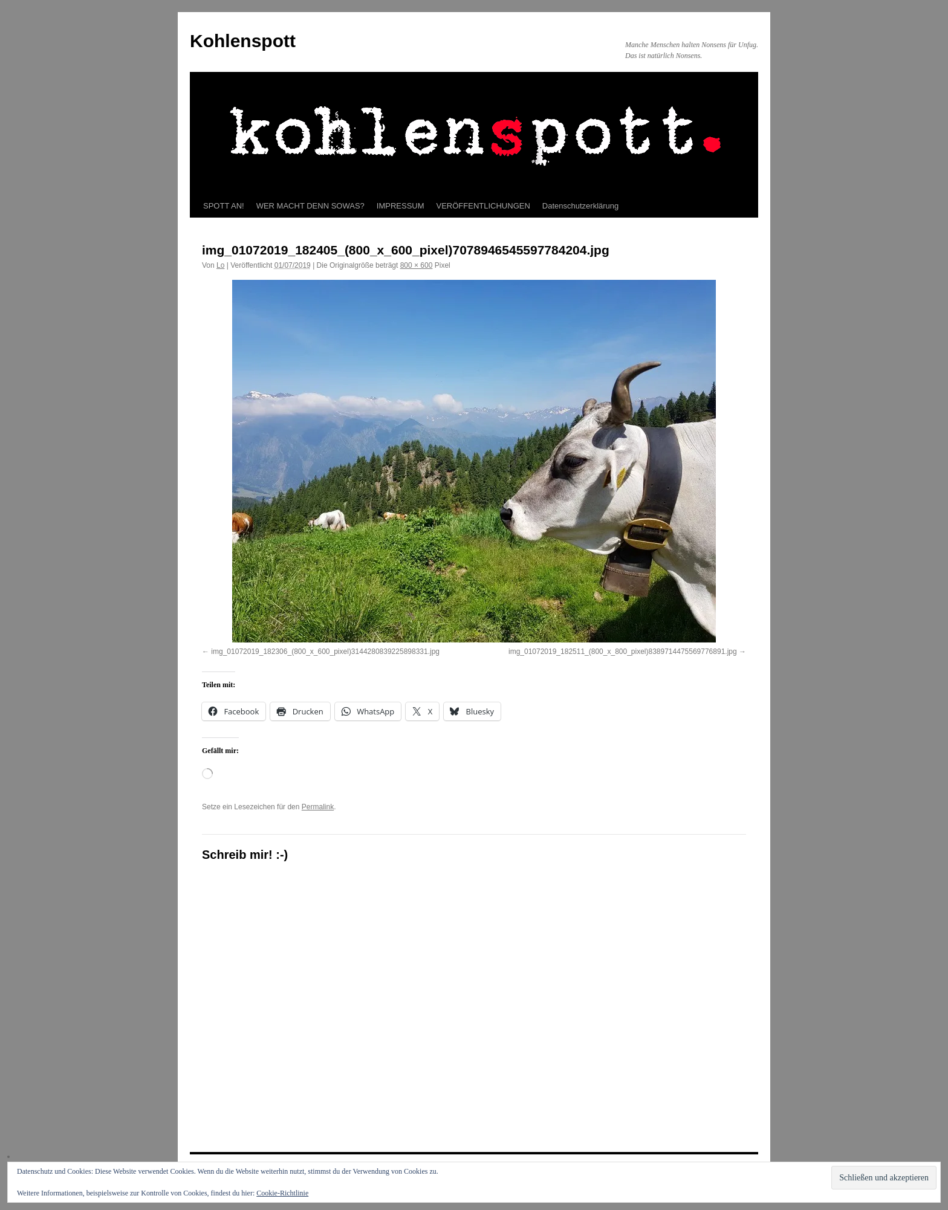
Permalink (318, 807)
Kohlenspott (243, 41)
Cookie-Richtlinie (282, 1193)
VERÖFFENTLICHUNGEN (483, 205)
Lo (220, 265)
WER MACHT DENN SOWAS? (310, 205)
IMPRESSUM (400, 205)
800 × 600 (416, 265)
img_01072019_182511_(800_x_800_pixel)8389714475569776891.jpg (622, 651)
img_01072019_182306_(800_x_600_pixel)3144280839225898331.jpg (325, 651)
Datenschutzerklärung (580, 205)
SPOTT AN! (223, 205)
